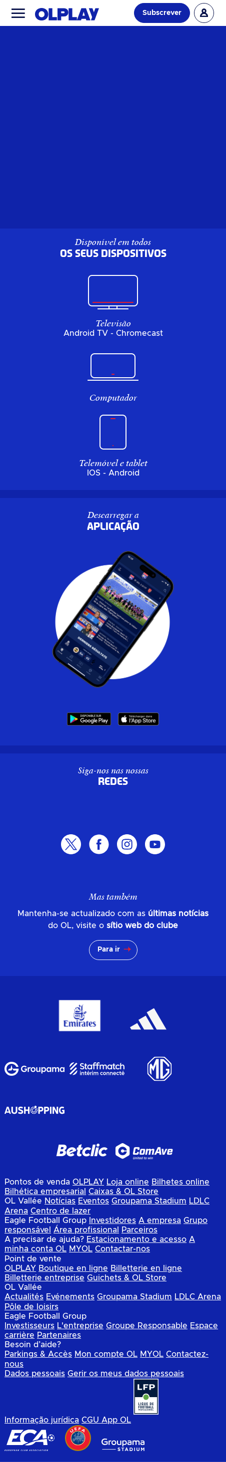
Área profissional (86, 1230)
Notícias (60, 1201)
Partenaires (59, 1335)
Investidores (112, 1220)
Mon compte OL (106, 1354)
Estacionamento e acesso (136, 1239)
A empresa (159, 1220)
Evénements (70, 1297)
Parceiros (140, 1230)
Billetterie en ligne (146, 1268)
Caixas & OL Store (123, 1192)
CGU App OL (106, 1420)
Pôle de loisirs (31, 1307)
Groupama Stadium (149, 1201)
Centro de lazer (60, 1211)
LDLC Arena (197, 1297)
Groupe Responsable (147, 1326)
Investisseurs (29, 1326)
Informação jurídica (41, 1420)
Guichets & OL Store (126, 1278)
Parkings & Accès (38, 1354)
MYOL (80, 1249)
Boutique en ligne (73, 1268)
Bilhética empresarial (45, 1192)
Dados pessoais (34, 1374)
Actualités (24, 1297)
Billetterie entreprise (44, 1278)
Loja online (127, 1182)
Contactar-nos (122, 1249)
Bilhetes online (181, 1182)
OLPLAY (88, 1182)
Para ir (109, 949)
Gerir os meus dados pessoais (126, 1374)
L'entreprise (80, 1326)
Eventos (93, 1201)
